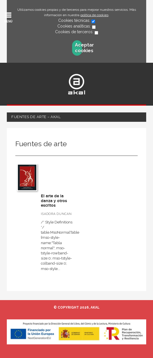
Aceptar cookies (78, 47)
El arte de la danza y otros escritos (54, 200)
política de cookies (94, 15)
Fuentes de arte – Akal (35, 117)
